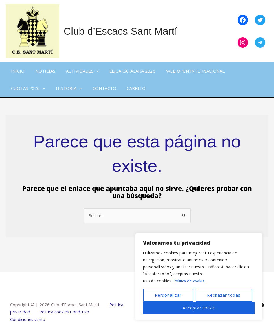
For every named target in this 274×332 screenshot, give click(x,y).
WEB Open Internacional (186, 71)
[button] (91, 71)
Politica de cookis (190, 280)
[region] (198, 276)
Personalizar (168, 295)
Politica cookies (55, 312)
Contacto (99, 88)
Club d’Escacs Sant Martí (120, 31)
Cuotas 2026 (27, 88)
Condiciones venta (28, 319)
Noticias (42, 71)
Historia (66, 88)
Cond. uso (80, 312)
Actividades (77, 71)
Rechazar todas (223, 295)
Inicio (17, 71)
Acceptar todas (199, 308)
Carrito (129, 88)
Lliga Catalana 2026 (126, 71)
